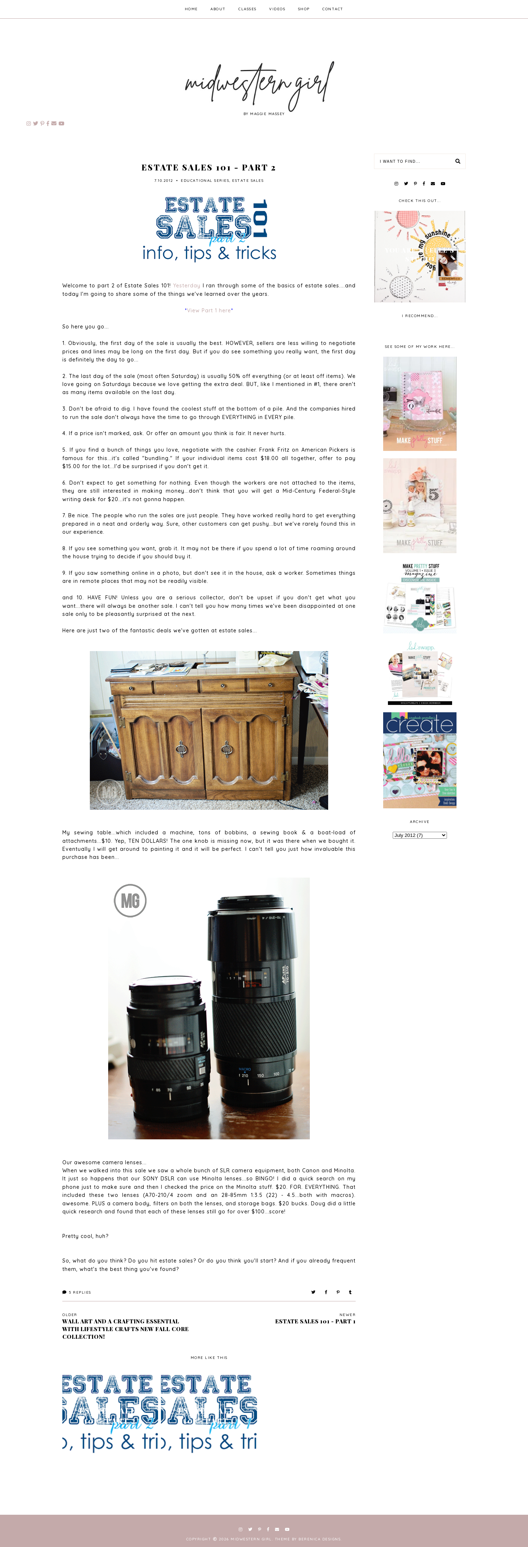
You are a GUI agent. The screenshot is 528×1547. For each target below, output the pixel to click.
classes (247, 9)
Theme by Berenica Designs (308, 1539)
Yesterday (187, 285)
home (191, 9)
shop (304, 9)
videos (277, 9)
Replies (76, 1292)
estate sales (248, 180)
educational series (205, 180)
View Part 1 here (209, 310)
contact (333, 9)
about (218, 9)
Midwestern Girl (251, 1539)
